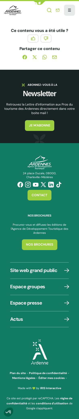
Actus (16, 319)
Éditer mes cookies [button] (51, 378)
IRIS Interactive (50, 388)
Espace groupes (27, 286)
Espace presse (26, 303)
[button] (39, 3)
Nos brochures (39, 244)
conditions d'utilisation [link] (52, 403)
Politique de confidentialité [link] (48, 373)
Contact (39, 195)
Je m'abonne (39, 125)
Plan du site (18, 373)
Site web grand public (33, 270)
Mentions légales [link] (23, 378)
